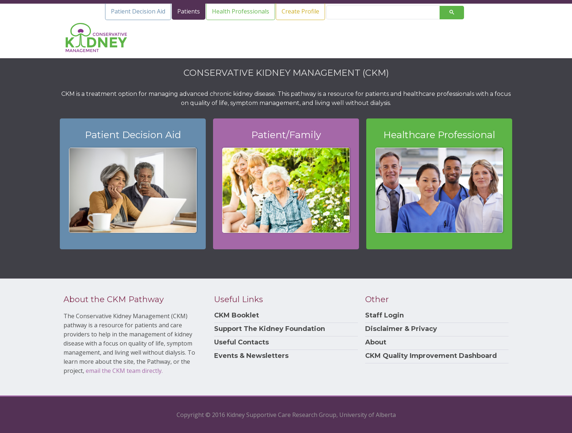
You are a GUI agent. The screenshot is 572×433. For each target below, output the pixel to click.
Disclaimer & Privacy (401, 329)
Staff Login (384, 315)
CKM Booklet (236, 315)
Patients (188, 11)
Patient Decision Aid (138, 11)
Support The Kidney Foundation (269, 329)
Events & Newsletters (251, 356)
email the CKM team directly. (124, 371)
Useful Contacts (241, 342)
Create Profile (300, 11)
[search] (386, 12)
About (375, 342)
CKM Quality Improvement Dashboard (431, 356)
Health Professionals (240, 11)
